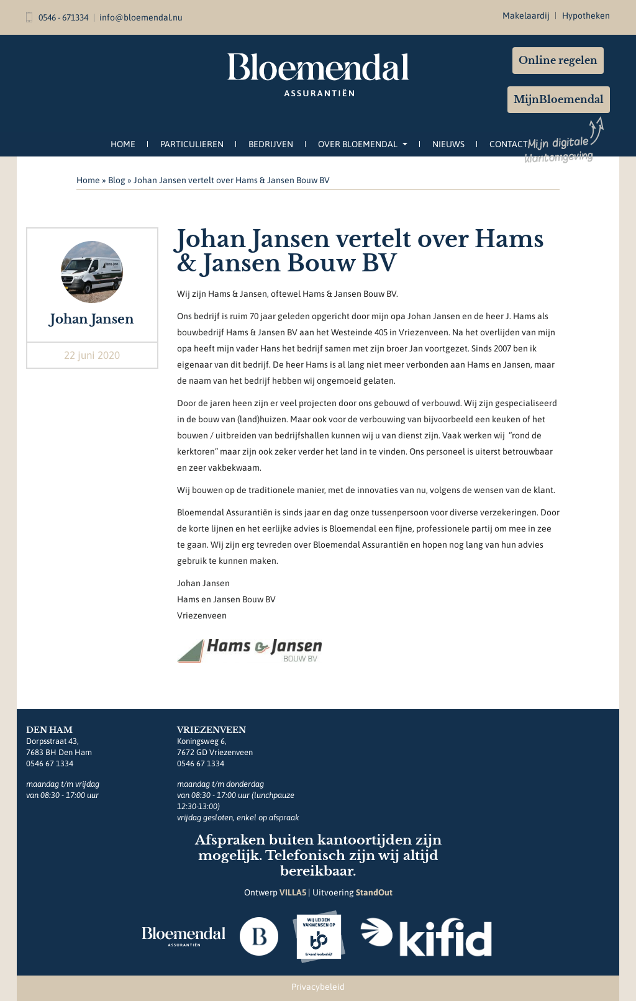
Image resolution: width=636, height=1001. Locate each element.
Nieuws (448, 144)
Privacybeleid (318, 987)
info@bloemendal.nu (141, 17)
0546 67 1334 (49, 763)
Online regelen (558, 60)
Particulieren (192, 144)
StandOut (374, 892)
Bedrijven (270, 144)
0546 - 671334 (57, 17)
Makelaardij (526, 15)
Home (123, 144)
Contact (508, 144)
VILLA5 (292, 892)
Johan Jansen (92, 319)
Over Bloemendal (362, 144)
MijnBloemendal (559, 99)
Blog (116, 180)
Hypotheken (586, 15)
